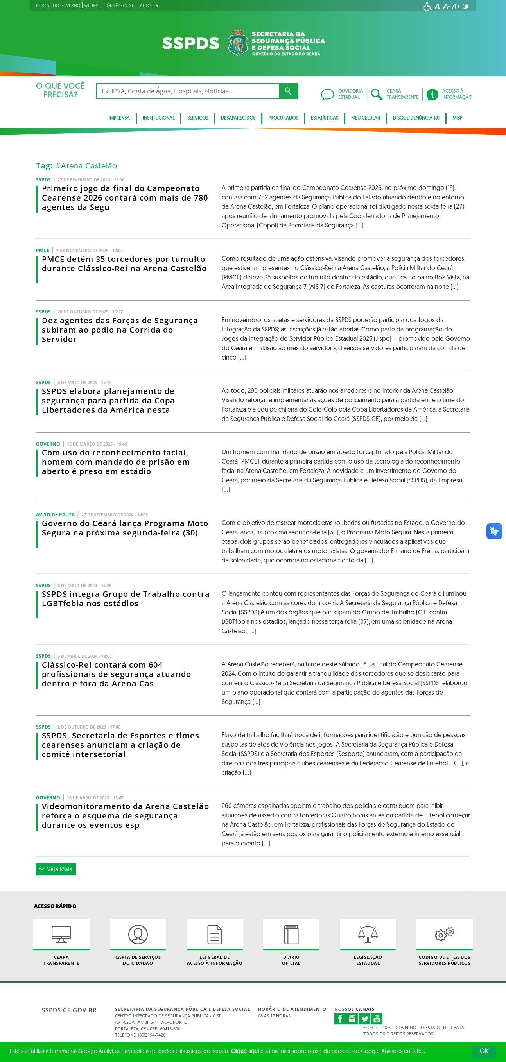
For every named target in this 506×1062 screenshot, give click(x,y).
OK (484, 1052)
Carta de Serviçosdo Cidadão (138, 942)
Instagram (352, 1018)
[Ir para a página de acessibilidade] (427, 6)
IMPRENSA (119, 118)
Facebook (340, 1018)
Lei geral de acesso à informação (215, 942)
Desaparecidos (238, 118)
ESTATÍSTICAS (324, 118)
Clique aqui (245, 1052)
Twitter (365, 1018)
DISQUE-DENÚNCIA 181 (416, 118)
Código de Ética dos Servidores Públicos (444, 942)
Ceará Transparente (61, 942)
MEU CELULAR (365, 118)
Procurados (283, 118)
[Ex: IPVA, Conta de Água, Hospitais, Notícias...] (187, 91)
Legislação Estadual (368, 942)
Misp (457, 118)
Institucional (158, 118)
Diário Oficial (291, 942)
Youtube (377, 1018)
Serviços (197, 118)
